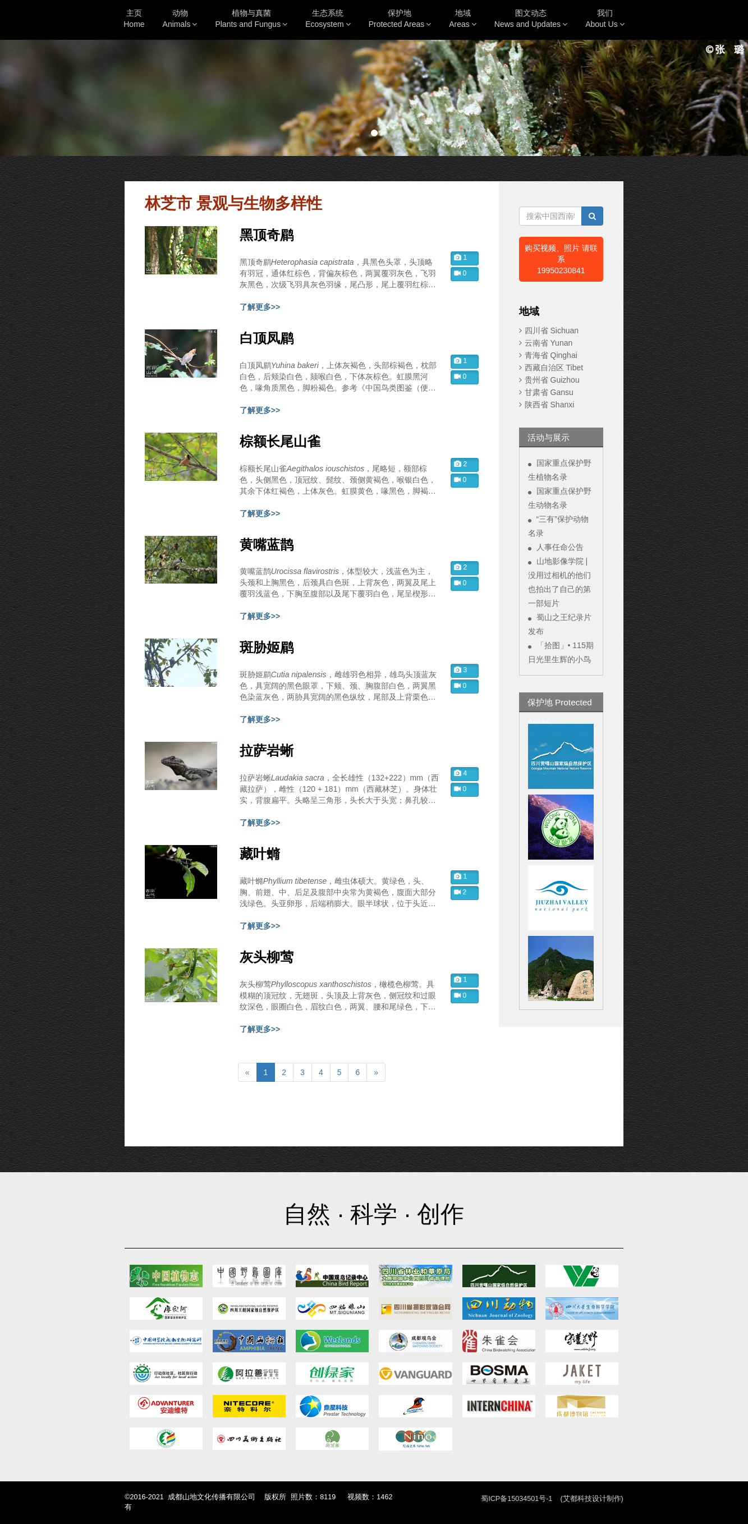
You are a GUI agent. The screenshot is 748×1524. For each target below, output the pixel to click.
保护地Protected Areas (400, 18)
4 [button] (460, 773)
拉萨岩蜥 (266, 750)
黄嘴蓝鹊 (266, 545)
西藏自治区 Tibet (554, 367)
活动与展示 (548, 437)
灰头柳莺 (266, 957)
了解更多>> (260, 306)
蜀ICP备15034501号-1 (516, 1499)
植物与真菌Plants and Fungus (251, 18)
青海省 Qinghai (551, 355)
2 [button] (460, 464)
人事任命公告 (560, 547)
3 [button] (460, 670)
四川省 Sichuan (552, 330)
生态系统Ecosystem (327, 18)
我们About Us (605, 18)
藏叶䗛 (260, 854)
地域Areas (462, 18)
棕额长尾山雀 (280, 441)
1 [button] (460, 257)
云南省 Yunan (549, 342)
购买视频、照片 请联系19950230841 (561, 259)
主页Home (133, 18)
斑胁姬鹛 (266, 647)
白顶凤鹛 (266, 338)
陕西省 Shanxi (550, 404)
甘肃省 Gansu (549, 392)
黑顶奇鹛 (266, 235)
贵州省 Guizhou (552, 379)
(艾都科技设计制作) (591, 1499)
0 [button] (460, 273)
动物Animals (180, 18)
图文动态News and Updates (530, 18)
